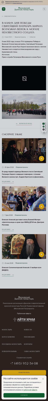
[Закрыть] (43, 378)
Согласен (24, 395)
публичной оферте (30, 390)
